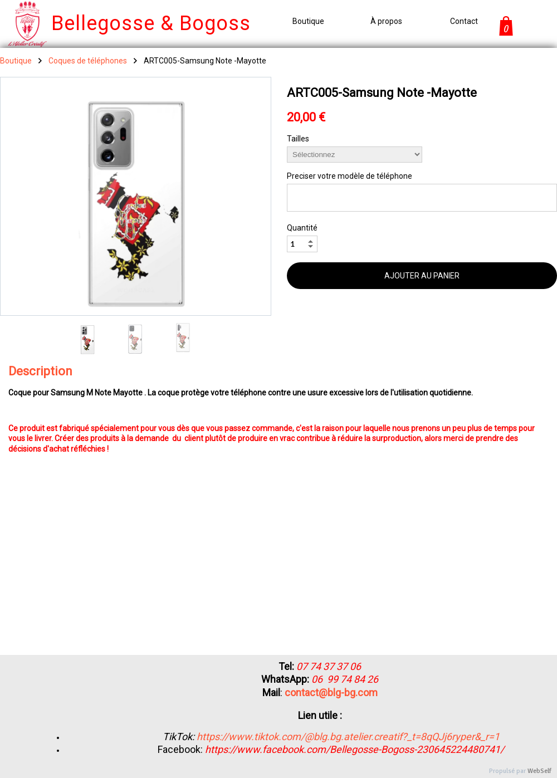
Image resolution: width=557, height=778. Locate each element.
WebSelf (539, 771)
